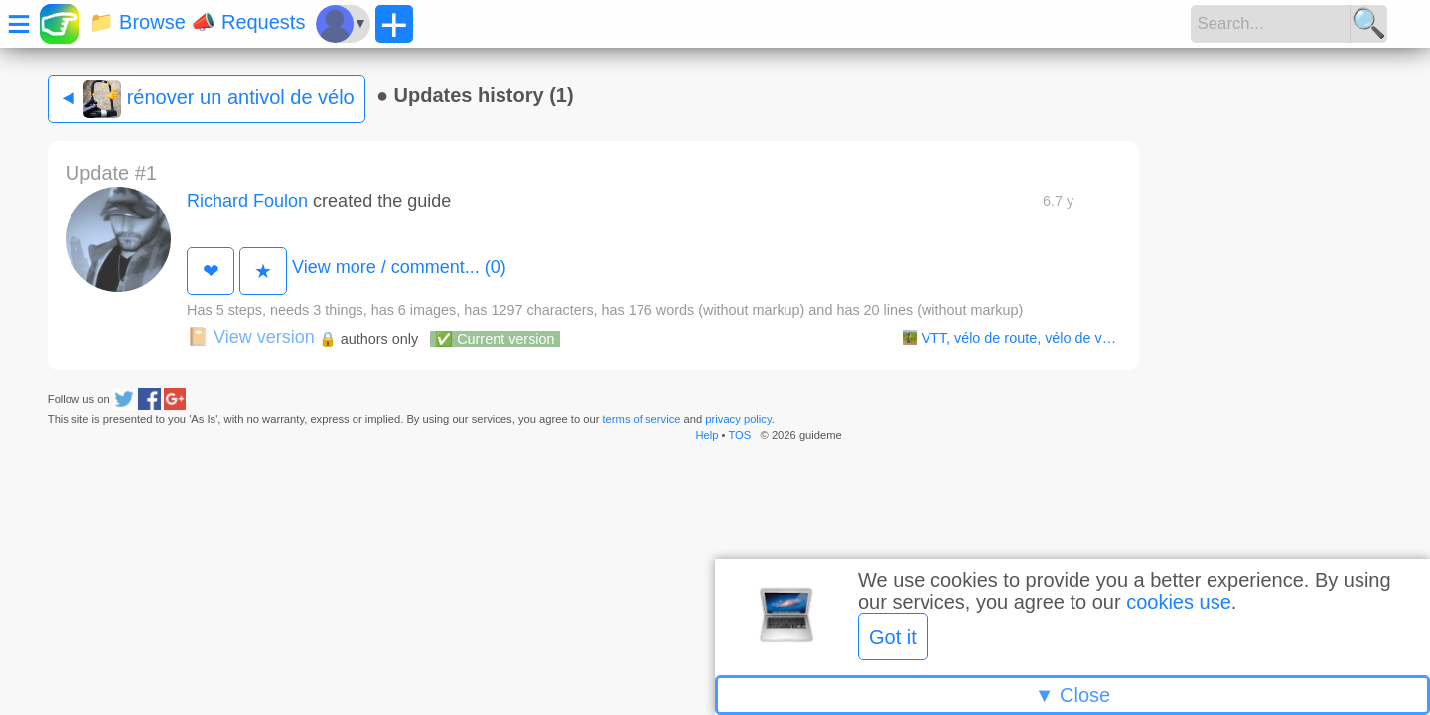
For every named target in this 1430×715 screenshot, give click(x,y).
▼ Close (1072, 695)
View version (251, 337)
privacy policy (738, 419)
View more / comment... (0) (399, 267)
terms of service (642, 419)
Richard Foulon (247, 201)
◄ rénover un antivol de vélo (207, 99)
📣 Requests (248, 22)
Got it (893, 636)
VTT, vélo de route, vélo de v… (1009, 338)
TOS (739, 435)
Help (706, 435)
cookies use (1178, 602)
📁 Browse (137, 22)
